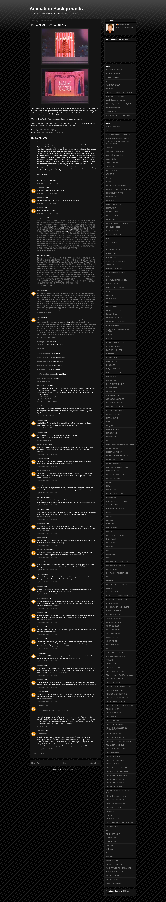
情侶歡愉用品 (59, 223)
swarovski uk (76, 330)
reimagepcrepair (89, 502)
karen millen (46, 322)
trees (108, 830)
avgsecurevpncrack (60, 672)
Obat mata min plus (43, 378)
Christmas (40, 132)
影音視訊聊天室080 (68, 279)
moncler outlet (64, 322)
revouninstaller (44, 530)
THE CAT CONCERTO (114, 679)
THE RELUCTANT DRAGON (116, 749)
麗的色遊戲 (44, 233)
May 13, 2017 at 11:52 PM (45, 381)
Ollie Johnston (111, 497)
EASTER (109, 295)
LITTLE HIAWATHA (113, 418)
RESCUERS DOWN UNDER (116, 599)
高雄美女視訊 (58, 281)
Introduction (110, 391)
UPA (108, 853)
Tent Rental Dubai (43, 385)
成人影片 (72, 246)
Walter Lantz (110, 857)
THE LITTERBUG (112, 720)
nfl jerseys (88, 308)
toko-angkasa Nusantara (45, 342)
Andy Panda (110, 166)
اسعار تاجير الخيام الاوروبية (45, 399)
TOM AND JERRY (112, 819)
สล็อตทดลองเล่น (42, 733)
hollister (87, 301)
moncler (46, 328)
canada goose (90, 293)
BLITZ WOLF (111, 208)
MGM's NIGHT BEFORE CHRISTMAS (120, 444)
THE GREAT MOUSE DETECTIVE (118, 698)
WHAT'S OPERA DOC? (114, 864)
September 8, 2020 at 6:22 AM (47, 582)
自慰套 (91, 223)
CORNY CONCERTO (114, 269)
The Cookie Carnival (113, 683)
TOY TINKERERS (112, 826)
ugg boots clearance (85, 297)
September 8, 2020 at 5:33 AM (47, 519)
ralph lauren (70, 334)
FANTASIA (110, 303)
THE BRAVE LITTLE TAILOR (116, 671)
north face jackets (71, 297)
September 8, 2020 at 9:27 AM (47, 701)
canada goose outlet (64, 301)
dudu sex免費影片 (81, 260)
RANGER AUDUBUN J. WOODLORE (119, 596)
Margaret (109, 426)
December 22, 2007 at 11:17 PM (47, 213)
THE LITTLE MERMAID (114, 724)
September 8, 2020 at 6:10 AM (47, 570)
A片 (41, 220)
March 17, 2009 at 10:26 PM (46, 251)
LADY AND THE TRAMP (115, 407)
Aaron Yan (40, 406)
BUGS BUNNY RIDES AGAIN (117, 223)
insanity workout (63, 295)
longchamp (70, 308)
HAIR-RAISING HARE (114, 350)
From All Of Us (49, 132)
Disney (108, 276)
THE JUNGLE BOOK (113, 713)
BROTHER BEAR (112, 216)
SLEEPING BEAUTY (113, 637)
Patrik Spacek (111, 524)
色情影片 (64, 220)
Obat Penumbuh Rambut (45, 365)
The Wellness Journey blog (116, 796)
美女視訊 (71, 225)
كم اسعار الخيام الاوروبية (59, 396)
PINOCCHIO (110, 554)
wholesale (57, 231)
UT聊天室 (52, 237)
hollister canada (42, 320)
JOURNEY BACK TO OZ (115, 399)
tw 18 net (85, 266)
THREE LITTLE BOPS (114, 807)
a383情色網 (50, 262)
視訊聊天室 (87, 220)
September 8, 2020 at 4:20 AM (47, 454)
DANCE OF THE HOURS (115, 272)
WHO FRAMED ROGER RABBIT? (118, 868)
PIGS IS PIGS (111, 550)
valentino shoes (45, 303)
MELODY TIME (111, 433)
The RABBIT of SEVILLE (115, 745)
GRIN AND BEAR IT (113, 346)
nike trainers (41, 293)
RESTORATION (112, 603)
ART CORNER (111, 170)
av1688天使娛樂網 (43, 272)
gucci (83, 322)
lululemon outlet (67, 299)
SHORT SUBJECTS (113, 622)
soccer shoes (41, 308)
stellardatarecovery (84, 490)
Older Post (94, 763)
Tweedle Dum (111, 841)
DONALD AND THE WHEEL (116, 280)
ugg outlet (81, 293)
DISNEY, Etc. (111, 81)
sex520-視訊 (82, 262)
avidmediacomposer (68, 579)
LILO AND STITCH (113, 414)
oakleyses (40, 290)
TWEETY (109, 845)
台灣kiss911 (41, 277)
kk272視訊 (41, 274)
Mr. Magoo (110, 482)
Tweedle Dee (111, 838)
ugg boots (46, 306)
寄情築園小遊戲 (51, 225)
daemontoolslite (81, 567)
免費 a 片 (40, 258)
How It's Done (111, 376)
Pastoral (109, 516)
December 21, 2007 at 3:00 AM (47, 193)
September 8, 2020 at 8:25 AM (47, 687)
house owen (41, 523)
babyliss (54, 295)
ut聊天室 (66, 281)
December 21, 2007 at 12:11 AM (47, 183)
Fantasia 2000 (111, 306)
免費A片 (63, 235)
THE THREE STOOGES (115, 783)
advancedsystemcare (44, 516)
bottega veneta (50, 293)
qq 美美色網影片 (75, 272)
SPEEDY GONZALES (114, 645)
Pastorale (109, 520)
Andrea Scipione (112, 163)
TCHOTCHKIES (112, 664)
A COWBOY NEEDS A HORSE (117, 138)
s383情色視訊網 (43, 266)
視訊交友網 (70, 233)
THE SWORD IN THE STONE (117, 771)
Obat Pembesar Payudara (45, 361)
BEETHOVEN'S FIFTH (114, 193)
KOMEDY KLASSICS (114, 70)
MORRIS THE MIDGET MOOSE (118, 467)
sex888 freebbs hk (89, 274)
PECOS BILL (111, 531)
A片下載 (45, 237)
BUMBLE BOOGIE (113, 227)
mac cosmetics (65, 310)
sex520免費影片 (87, 279)
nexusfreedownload (64, 591)
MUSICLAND (111, 490)
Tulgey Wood (111, 111)
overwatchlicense (46, 620)
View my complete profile (125, 27)
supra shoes (55, 322)
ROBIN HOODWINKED (114, 611)
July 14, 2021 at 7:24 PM (45, 726)
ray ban (65, 324)
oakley (85, 326)
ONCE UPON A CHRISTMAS (116, 501)
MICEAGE (110, 89)
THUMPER (110, 811)
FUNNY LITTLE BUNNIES (115, 321)
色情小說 (92, 231)
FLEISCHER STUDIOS (114, 310)
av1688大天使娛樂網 (76, 281)
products (64, 231)
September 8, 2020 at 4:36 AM (47, 466)
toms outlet (73, 324)
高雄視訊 (80, 274)
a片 (74, 235)
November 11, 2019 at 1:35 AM (47, 401)
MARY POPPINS (112, 429)
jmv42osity (40, 197)
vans (48, 332)
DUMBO (109, 291)
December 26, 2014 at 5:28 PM (47, 337)
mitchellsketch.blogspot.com (116, 100)
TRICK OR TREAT (113, 834)
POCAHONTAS (111, 569)
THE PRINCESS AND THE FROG (118, 741)
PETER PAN (110, 543)
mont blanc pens (49, 297)
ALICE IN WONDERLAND (115, 151)
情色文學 (77, 239)
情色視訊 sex (73, 277)
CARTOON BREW (113, 85)
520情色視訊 (72, 266)
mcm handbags (61, 293)
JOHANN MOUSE (112, 395)
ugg (87, 303)
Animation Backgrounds (56, 8)
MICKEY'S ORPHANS (114, 463)
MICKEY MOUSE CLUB (115, 452)
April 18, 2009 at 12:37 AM (45, 286)
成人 (58, 235)
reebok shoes (77, 299)
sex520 (68, 258)
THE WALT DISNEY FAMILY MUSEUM (120, 92)
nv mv (39, 653)
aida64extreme (91, 684)
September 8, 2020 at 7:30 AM (47, 649)
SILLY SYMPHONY (113, 633)
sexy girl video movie (52, 264)
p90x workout (45, 299)
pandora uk (83, 320)
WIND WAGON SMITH (114, 872)
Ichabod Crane (111, 388)
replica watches (56, 299)
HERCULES (110, 365)
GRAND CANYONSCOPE (115, 342)
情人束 (48, 246)
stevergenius (41, 142)
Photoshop (110, 546)
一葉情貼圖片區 (53, 233)
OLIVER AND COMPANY (115, 494)
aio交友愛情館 (62, 225)
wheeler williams (42, 444)
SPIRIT (108, 649)
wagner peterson (43, 485)
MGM (108, 441)
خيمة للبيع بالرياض (73, 396)
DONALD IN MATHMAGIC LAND (118, 287)
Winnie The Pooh (112, 875)
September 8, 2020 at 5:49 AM (47, 545)
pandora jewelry (63, 320)
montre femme (74, 320)
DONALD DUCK (112, 284)
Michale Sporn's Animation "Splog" (118, 104)
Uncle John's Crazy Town (115, 96)
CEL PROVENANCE (113, 234)
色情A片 (77, 225)
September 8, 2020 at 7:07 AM (47, 634)
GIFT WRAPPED (112, 325)
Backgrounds (111, 178)
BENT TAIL (110, 200)
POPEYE (109, 580)
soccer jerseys (79, 308)
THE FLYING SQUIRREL (115, 690)
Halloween (110, 354)
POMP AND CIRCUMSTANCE (117, 573)
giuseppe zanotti (42, 310)
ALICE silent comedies (114, 155)
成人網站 (86, 235)
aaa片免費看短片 (86, 258)
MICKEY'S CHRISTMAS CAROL (118, 456)
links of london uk (48, 334)
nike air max (72, 332)
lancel (57, 334)
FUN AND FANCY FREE (115, 318)
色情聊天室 (67, 237)
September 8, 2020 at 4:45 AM (47, 480)
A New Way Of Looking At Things (118, 115)
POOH (108, 577)
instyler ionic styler (89, 299)
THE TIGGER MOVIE (114, 787)
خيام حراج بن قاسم (87, 396)
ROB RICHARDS (124, 24)
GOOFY (109, 338)
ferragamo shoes (52, 308)
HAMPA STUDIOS (112, 357)
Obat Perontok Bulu (43, 370)
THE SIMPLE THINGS (114, 756)
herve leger (80, 295)
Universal (109, 849)
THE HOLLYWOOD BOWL (116, 701)
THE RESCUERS (112, 753)
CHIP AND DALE (112, 242)
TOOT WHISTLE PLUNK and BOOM (119, 823)
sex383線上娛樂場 (66, 262)
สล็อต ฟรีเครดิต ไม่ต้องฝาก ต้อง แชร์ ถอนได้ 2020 (53, 711)
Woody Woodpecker (113, 883)
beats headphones (86, 306)
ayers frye (40, 574)
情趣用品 (50, 220)
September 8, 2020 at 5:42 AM (47, 533)
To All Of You (59, 132)
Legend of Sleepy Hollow (115, 410)
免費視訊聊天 (54, 248)
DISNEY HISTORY (113, 74)
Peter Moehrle (111, 539)
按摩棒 (50, 239)
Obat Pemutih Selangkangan (46, 374)
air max (53, 332)
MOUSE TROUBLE (113, 478)
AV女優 (80, 220)
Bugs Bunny (110, 219)
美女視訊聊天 (56, 268)
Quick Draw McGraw (113, 592)
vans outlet (82, 303)
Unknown (40, 208)
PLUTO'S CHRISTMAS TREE (117, 562)
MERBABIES (111, 437)
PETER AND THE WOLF (115, 535)
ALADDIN (109, 148)
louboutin (68, 330)
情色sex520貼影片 (67, 268)
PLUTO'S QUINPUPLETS (115, 565)
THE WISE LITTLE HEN (115, 800)
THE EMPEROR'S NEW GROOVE (118, 686)
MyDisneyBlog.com (113, 108)
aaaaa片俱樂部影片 (49, 258)
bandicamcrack (47, 699)
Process (109, 588)
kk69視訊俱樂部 (71, 274)
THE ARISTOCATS (113, 667)
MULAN (109, 486)
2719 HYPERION (112, 77)
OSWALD (109, 512)
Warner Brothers (112, 860)
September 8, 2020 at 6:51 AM (47, 622)
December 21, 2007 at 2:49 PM (47, 203)
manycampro (61, 543)
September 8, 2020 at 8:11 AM (47, 675)
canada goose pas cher (54, 324)
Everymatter (41, 187)
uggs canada (81, 332)
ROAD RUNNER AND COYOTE (117, 607)
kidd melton (41, 538)
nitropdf (41, 451)
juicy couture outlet (47, 330)
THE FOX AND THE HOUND (116, 694)
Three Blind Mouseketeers (115, 804)
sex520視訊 (42, 262)
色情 (38, 220)
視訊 (43, 241)
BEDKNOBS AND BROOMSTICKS (118, 189)
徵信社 (90, 225)
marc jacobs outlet (43, 301)
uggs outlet (62, 308)
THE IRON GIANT (112, 709)
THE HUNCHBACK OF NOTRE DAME (120, 705)
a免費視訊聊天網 (46, 283)
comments (110, 265)
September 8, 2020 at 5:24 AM (47, 505)
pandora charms (61, 332)
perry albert (41, 562)
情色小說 (79, 246)
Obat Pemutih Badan (43, 353)
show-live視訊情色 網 (62, 277)
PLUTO (109, 558)
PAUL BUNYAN (111, 528)
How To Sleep (111, 380)
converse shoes (46, 326)
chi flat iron (53, 301)
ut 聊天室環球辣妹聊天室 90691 (59, 272)
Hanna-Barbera (111, 361)
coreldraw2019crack (78, 555)
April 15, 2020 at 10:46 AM (45, 416)
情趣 (69, 223)
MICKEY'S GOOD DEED (115, 460)
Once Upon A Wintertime (115, 505)
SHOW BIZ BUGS (112, 626)
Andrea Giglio (111, 159)
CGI (107, 238)
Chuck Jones (111, 253)
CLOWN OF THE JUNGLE (115, 261)
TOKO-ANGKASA (43, 349)
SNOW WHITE (111, 641)
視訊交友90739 (61, 274)
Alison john (41, 692)
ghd (42, 297)
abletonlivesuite (54, 605)
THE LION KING (112, 717)
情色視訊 (57, 262)
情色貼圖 (79, 235)
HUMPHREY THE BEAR (115, 384)
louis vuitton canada (68, 328)
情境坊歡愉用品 (73, 231)
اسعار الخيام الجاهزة (43, 396)
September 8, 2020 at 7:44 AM (47, 661)
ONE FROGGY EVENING (115, 509)
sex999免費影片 (64, 264)
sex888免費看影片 (56, 260)
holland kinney (42, 458)
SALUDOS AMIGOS (113, 618)
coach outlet (56, 326)
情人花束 (56, 239)
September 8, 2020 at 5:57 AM (47, 557)
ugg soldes (75, 306)
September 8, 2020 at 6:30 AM (47, 594)
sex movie (78, 279)
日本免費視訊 (67, 283)
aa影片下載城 (75, 258)
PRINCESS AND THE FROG (116, 584)
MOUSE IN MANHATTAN (115, 475)
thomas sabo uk (81, 328)
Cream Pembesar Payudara (46, 357)
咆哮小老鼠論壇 (71, 270)
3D (107, 131)
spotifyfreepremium (74, 658)
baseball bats (52, 320)
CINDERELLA (111, 257)
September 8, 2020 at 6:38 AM (47, 608)
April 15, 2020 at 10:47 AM (45, 428)
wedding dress (41, 324)
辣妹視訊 (86, 223)
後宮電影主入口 (62, 266)
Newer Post (36, 763)
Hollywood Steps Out (113, 369)
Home (65, 763)
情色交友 (68, 241)
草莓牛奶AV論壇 (75, 264)
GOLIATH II (110, 335)
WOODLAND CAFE (113, 879)
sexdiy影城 (46, 260)
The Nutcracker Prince (114, 734)
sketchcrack (68, 463)
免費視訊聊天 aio (83, 277)
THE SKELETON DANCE (115, 760)
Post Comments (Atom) (69, 769)
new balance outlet (56, 306)
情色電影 (86, 246)
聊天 (93, 220)
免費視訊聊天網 (57, 283)
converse (90, 332)
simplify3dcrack (48, 478)
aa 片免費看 (80, 270)
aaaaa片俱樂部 (61, 258)
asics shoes (67, 306)
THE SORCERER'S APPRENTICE (118, 768)
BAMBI (108, 182)
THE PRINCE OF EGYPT (115, 737)
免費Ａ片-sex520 (48, 270)
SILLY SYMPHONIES (114, 630)
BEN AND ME (111, 197)
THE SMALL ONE (112, 764)
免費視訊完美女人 (60, 270)
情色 (55, 220)
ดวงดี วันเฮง (40, 706)
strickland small (42, 598)
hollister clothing (66, 326)
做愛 (40, 248)
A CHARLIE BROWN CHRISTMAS (118, 134)
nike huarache (72, 293)
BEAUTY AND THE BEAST (116, 185)
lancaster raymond (43, 550)
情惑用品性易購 (48, 223)
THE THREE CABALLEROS (116, 775)
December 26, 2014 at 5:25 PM (47, 313)
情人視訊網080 (50, 277)
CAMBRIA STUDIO (113, 231)
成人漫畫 (85, 231)
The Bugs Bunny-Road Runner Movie (119, 675)
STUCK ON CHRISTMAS (115, 656)
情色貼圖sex (53, 266)
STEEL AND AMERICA (114, 652)
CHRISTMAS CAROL (114, 250)
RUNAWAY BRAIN (113, 615)
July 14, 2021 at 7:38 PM (45, 749)
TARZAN (109, 660)
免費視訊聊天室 (44, 235)
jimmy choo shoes (71, 303)
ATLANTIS (110, 174)
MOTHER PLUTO (112, 471)
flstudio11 (56, 632)
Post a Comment (39, 753)
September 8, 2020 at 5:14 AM (47, 493)
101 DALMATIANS (113, 127)
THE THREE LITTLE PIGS (115, 779)
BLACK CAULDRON (113, 204)
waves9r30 (65, 646)
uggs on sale (60, 297)
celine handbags (53, 310)
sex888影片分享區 (68, 260)
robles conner (41, 471)
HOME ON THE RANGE (115, 373)
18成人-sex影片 (78, 268)
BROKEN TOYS (112, 212)
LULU (108, 422)
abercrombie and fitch (44, 295)
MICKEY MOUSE (112, 448)
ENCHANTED (111, 299)
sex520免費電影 (42, 281)
